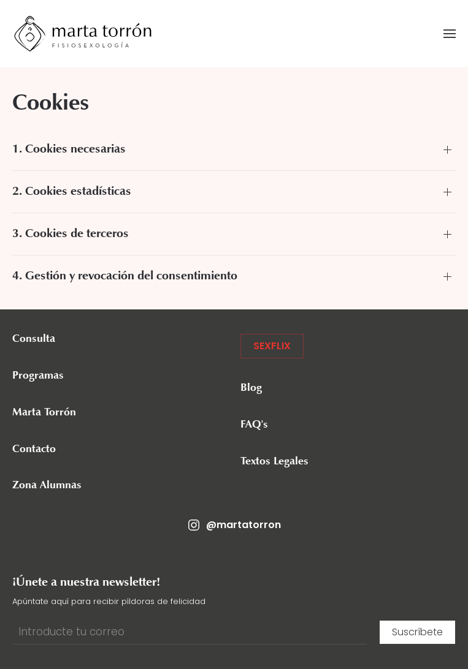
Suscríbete (417, 632)
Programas (38, 376)
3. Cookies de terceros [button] (70, 234)
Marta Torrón (44, 412)
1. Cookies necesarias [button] (69, 149)
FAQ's (254, 425)
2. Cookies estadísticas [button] (71, 192)
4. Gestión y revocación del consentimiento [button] (124, 276)
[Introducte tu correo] (189, 632)
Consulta (33, 339)
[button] (449, 33)
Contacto (34, 449)
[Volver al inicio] (82, 33)
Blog (251, 388)
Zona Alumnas (47, 485)
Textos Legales (274, 461)
